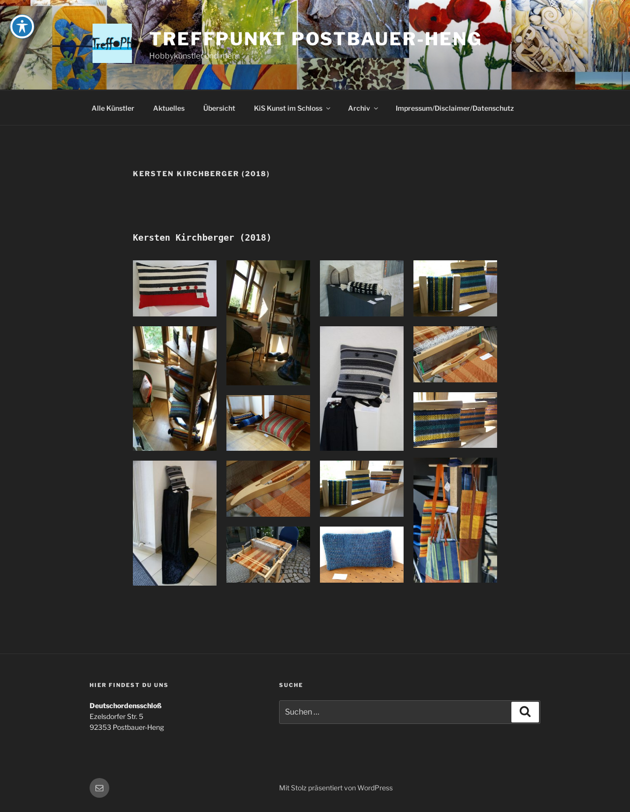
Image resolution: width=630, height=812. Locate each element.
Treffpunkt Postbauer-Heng (315, 39)
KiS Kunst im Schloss (293, 108)
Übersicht (219, 108)
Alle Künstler (113, 108)
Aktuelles (169, 108)
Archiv (363, 108)
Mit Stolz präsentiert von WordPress (336, 787)
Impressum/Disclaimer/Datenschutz (455, 108)
